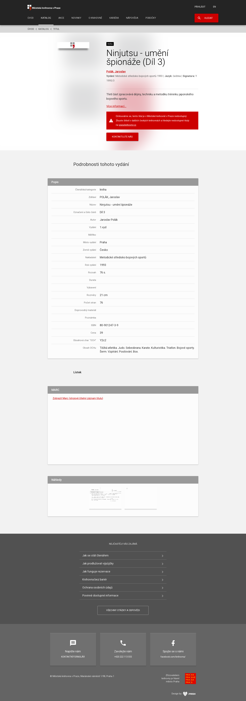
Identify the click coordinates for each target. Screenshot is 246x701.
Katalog (46, 17)
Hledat (208, 18)
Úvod (31, 17)
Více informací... (116, 106)
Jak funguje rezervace (96, 571)
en (214, 6)
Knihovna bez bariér (94, 579)
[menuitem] (30, 19)
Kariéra (114, 17)
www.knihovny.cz (127, 125)
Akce (61, 17)
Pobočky (151, 17)
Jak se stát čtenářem (95, 555)
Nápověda (132, 17)
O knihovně (95, 17)
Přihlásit (200, 6)
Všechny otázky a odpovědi (123, 610)
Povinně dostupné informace (100, 595)
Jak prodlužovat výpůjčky (98, 563)
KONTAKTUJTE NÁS (122, 136)
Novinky (76, 17)
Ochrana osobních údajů (97, 587)
